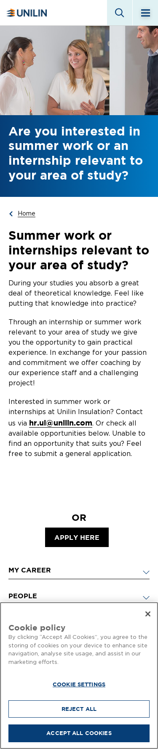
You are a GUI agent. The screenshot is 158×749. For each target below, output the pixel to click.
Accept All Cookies (78, 733)
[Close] (148, 614)
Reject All (79, 708)
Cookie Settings (79, 684)
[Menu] (145, 12)
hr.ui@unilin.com (60, 422)
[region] (79, 675)
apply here (76, 537)
